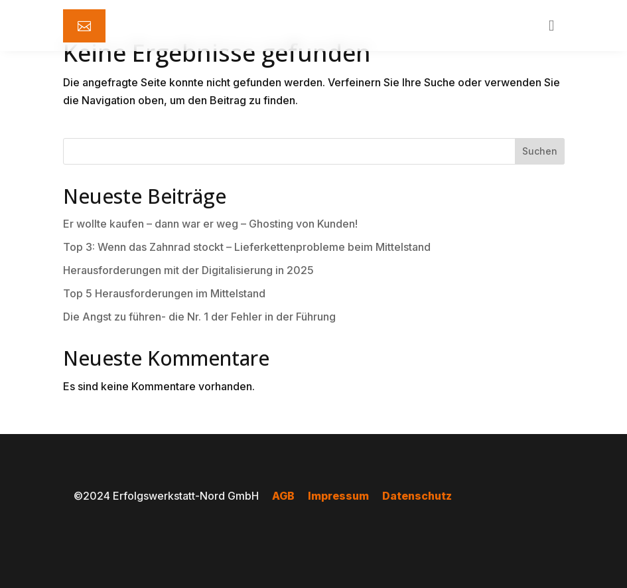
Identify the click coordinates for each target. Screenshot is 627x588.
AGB (283, 495)
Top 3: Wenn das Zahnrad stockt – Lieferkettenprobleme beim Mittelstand (247, 247)
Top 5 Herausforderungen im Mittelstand (164, 293)
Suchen (539, 151)
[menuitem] (84, 25)
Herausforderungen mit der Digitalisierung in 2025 (188, 270)
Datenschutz (417, 495)
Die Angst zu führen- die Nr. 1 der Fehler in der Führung (199, 316)
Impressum (338, 495)
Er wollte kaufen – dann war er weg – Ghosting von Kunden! (210, 223)
